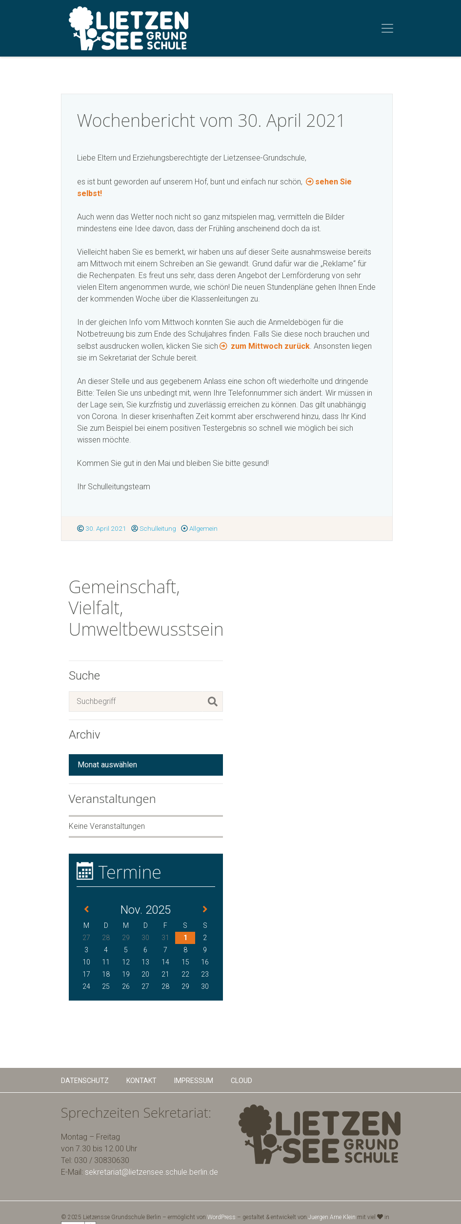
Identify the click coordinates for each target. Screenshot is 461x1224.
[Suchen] (212, 701)
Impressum (193, 1080)
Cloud (241, 1080)
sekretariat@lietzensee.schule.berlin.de (151, 1172)
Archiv (84, 735)
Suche (84, 675)
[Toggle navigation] (387, 28)
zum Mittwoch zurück (269, 346)
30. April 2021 (101, 528)
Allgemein (199, 528)
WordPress (221, 1217)
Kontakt (141, 1080)
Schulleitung (153, 528)
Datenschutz (85, 1080)
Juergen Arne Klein (332, 1217)
